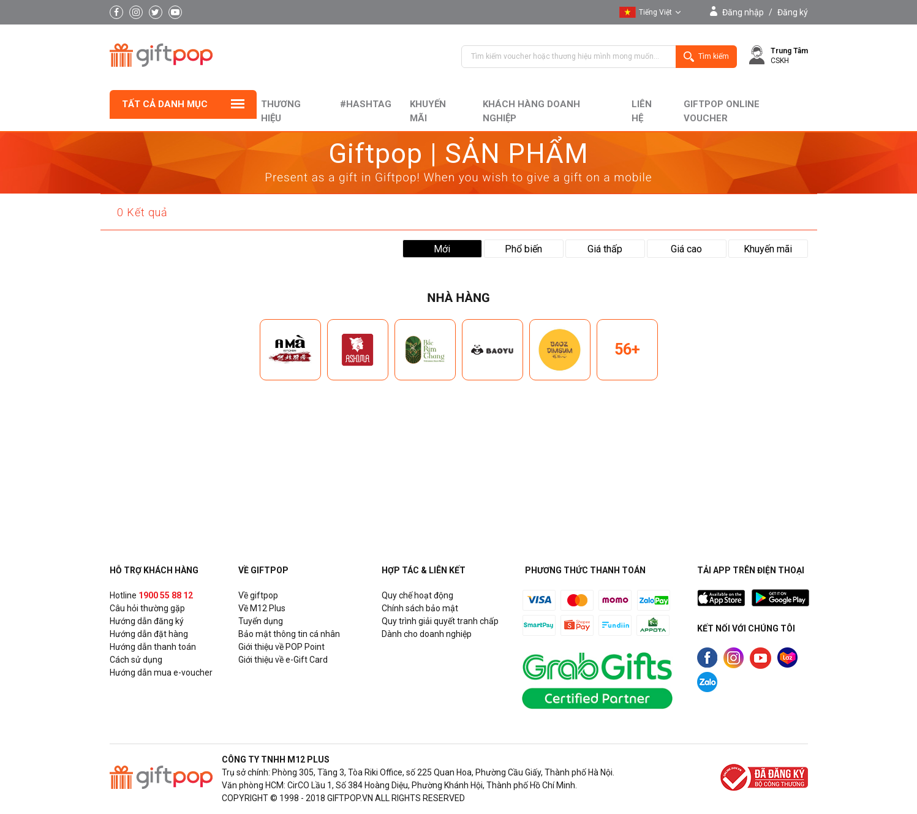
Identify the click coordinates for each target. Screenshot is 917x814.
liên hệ (642, 111)
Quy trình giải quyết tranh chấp (440, 621)
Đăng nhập (743, 12)
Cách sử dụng (136, 660)
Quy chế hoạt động (417, 595)
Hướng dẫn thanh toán (153, 647)
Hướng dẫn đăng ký (147, 621)
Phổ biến (523, 249)
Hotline (151, 595)
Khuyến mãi (428, 111)
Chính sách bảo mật (420, 608)
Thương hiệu (281, 111)
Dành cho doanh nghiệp (427, 634)
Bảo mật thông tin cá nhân (289, 634)
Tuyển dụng (260, 621)
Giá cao (686, 249)
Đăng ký (792, 12)
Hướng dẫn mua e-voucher (161, 672)
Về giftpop (258, 595)
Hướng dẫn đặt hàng (149, 634)
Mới (442, 249)
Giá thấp (604, 249)
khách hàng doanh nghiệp (531, 111)
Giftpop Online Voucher (722, 111)
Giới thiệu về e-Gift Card (283, 660)
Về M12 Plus (261, 608)
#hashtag (365, 104)
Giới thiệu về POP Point (281, 647)
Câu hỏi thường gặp (147, 608)
